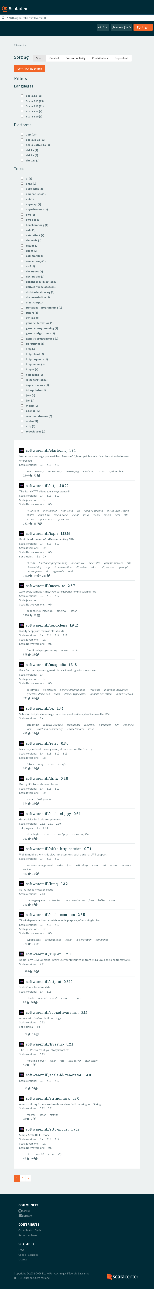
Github (24, 1211)
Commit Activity (75, 58)
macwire (62, 611)
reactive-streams (94, 510)
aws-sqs (40, 471)
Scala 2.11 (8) (31, 111)
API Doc (102, 27)
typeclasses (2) (33, 431)
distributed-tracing (118, 510)
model (40, 1154)
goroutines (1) (32, 343)
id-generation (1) (34, 379)
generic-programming (73, 689)
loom (30, 729)
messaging (73, 471)
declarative (78, 563)
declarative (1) (33, 276)
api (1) (27, 199)
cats (117, 515)
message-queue (36, 900)
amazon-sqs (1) (33, 194)
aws (29, 471)
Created (54, 58)
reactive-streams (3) (36, 416)
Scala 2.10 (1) (31, 116)
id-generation (84, 939)
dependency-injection (40, 611)
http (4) (28, 349)
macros (31, 1115)
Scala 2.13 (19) (32, 101)
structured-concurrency (49, 729)
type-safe (59, 571)
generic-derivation (101, 694)
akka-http (44, 515)
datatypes (33, 689)
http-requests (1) (34, 359)
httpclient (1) (32, 374)
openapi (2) (30, 410)
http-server (107, 567)
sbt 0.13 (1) (30, 160)
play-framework (113, 563)
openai (42, 998)
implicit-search (124, 694)
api (79, 998)
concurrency (74, 724)
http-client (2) (32, 354)
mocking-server (36, 1060)
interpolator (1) (33, 390)
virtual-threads (75, 729)
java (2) (28, 395)
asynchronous (46, 519)
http (126, 515)
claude (31, 998)
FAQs (21, 1249)
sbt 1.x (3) (29, 155)
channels (128, 724)
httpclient (33, 510)
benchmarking (53, 939)
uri (78, 510)
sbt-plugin (33, 834)
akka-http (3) (32, 189)
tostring (54, 1115)
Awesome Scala (121, 27)
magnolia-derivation (116, 689)
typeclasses (49, 689)
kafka (101, 900)
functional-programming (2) (41, 307)
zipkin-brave (61, 515)
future (31, 764)
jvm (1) (28, 400)
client (75, 515)
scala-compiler (80, 834)
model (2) (29, 405)
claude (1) (30, 245)
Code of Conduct (28, 1254)
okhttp (31, 515)
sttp (48, 567)
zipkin (107, 515)
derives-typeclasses (75, 694)
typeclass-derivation (38, 694)
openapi (123, 567)
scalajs (62, 764)
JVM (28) (29, 134)
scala (101, 471)
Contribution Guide (29, 1230)
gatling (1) (30, 318)
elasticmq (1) (32, 302)
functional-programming (53, 563)
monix (96, 515)
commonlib (101, 939)
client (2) (29, 250)
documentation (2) (35, 297)
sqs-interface (116, 471)
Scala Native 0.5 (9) (35, 145)
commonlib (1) (33, 256)
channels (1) (31, 240)
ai (72, 998)
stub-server (91, 1060)
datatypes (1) (32, 271)
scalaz (31, 519)
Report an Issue (27, 1235)
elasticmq (89, 471)
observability (34, 567)
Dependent (121, 58)
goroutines (105, 724)
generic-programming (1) (39, 328)
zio (48, 571)
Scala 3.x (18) (31, 95)
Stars (39, 58)
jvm (117, 724)
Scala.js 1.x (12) (33, 139)
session (114, 865)
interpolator (50, 510)
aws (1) (28, 214)
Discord (25, 1215)
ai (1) (26, 178)
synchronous (64, 519)
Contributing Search (30, 68)
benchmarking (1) (34, 225)
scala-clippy (61, 834)
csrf (104, 865)
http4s (31, 563)
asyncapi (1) (31, 204)
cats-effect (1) (32, 235)
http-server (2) (33, 364)
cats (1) (28, 230)
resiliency (89, 724)
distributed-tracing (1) (37, 292)
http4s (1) (29, 369)
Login (143, 27)
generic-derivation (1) (37, 323)
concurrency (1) (33, 261)
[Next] (28, 1178)
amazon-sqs (55, 471)
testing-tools (44, 799)
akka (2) (28, 183)
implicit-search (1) (35, 385)
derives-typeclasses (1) (38, 287)
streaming (33, 724)
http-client (67, 510)
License (22, 1259)
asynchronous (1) (34, 209)
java (70, 865)
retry (41, 764)
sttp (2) (28, 426)
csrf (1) (28, 266)
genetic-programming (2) (39, 338)
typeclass (95, 689)
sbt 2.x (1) (29, 150)
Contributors (100, 58)
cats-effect (55, 900)
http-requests (34, 571)
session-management (40, 865)
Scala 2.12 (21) (32, 106)
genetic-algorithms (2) (38, 333)
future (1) (29, 312)
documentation (63, 567)
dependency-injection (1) (39, 281)
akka (94, 567)
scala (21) (29, 421)
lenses (65, 650)
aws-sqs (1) (30, 219)
